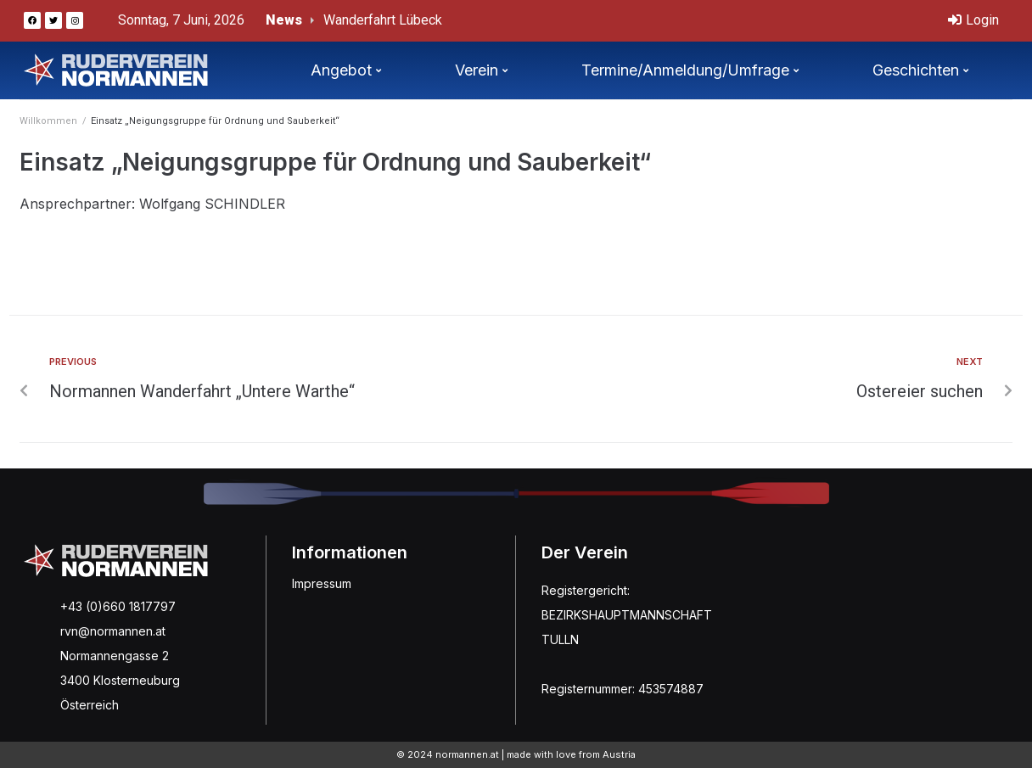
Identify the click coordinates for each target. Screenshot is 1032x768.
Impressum (321, 583)
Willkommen (48, 120)
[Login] (973, 20)
